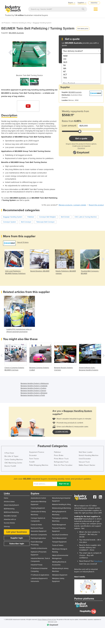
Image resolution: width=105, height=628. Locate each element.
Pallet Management (59, 525)
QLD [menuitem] (65, 62)
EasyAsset (98, 561)
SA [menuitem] (64, 65)
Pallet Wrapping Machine (38, 465)
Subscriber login (16, 543)
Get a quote (81, 138)
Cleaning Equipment (38, 508)
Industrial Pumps (36, 565)
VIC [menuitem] (64, 59)
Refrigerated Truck (61, 462)
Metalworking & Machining (61, 508)
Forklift (31, 462)
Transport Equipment (59, 542)
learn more (61, 432)
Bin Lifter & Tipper (11, 456)
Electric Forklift (10, 466)
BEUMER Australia (16, 33)
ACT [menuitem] (65, 74)
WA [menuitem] (64, 68)
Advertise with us (10, 519)
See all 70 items (22, 242)
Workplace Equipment (59, 575)
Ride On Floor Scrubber (63, 465)
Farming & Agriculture (38, 538)
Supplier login (16, 538)
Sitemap (7, 527)
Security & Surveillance (60, 535)
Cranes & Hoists (36, 525)
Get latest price (82, 28)
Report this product (96, 205)
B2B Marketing (9, 509)
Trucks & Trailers (57, 545)
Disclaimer (81, 148)
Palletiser (57, 452)
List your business (16, 531)
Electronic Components (39, 535)
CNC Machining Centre (13, 463)
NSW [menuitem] (65, 56)
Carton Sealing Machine (13, 459)
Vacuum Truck (84, 462)
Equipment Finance (36, 452)
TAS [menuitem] (65, 77)
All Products (6, 23)
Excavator (33, 455)
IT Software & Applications (40, 575)
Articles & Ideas (9, 502)
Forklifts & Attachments (39, 548)
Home (6, 498)
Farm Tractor (34, 459)
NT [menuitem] (64, 71)
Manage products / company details (72, 205)
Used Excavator (85, 459)
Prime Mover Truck (61, 459)
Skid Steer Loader (85, 452)
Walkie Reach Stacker (87, 465)
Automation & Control (38, 498)
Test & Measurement (59, 538)
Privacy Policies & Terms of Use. (47, 619)
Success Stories (9, 523)
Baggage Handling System (42, 23)
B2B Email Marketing (11, 512)
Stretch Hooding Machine (88, 455)
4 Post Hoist (9, 453)
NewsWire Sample (10, 516)
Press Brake (58, 455)
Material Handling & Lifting (21, 23)
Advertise (94, 3)
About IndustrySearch (11, 505)
